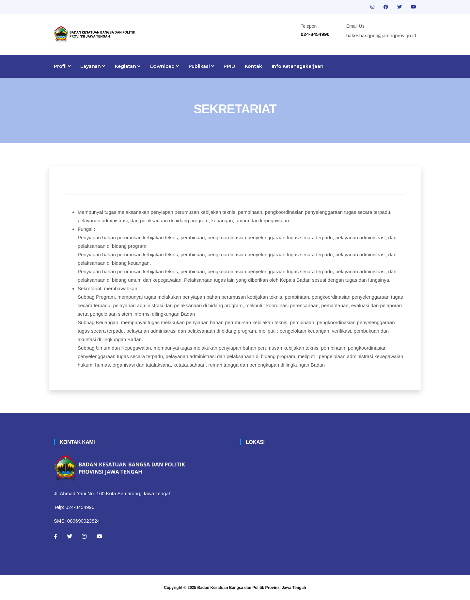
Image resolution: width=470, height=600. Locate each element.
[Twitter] (69, 536)
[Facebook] (55, 536)
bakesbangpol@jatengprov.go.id (381, 35)
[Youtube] (99, 536)
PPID (229, 66)
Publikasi (201, 66)
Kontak (253, 66)
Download (164, 66)
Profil (62, 66)
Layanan (92, 66)
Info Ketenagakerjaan (297, 66)
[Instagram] (84, 536)
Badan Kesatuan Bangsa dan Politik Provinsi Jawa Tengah (251, 587)
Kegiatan (127, 66)
